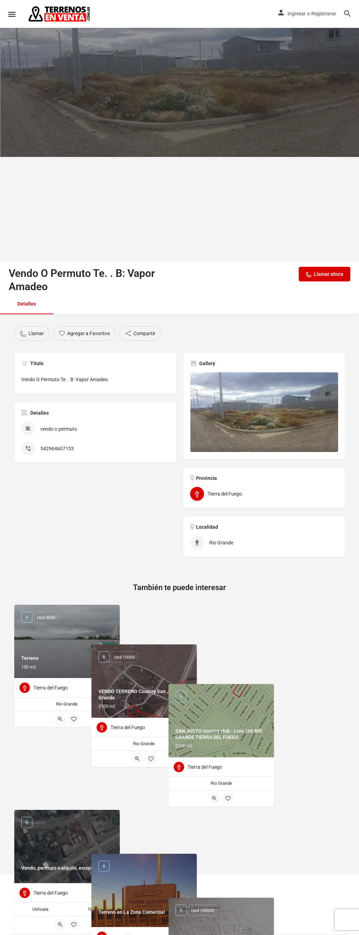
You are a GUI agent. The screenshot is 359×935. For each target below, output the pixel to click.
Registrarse (323, 13)
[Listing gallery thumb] (264, 412)
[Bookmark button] (73, 719)
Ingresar (297, 13)
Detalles (26, 304)
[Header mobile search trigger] (347, 13)
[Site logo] (60, 14)
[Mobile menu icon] (12, 14)
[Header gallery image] (179, 78)
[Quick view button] (60, 719)
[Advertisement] (179, 209)
